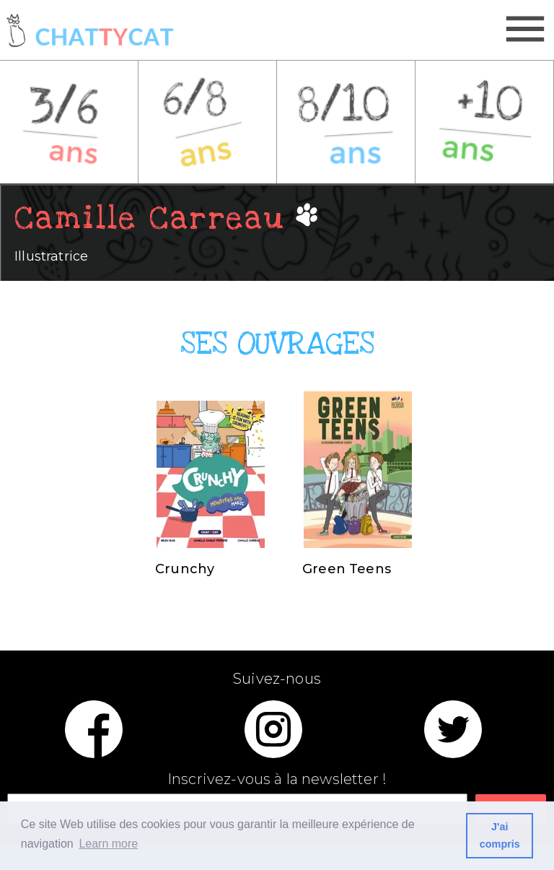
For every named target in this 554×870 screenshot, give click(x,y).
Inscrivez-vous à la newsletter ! (277, 779)
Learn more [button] (108, 844)
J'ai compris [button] (500, 835)
